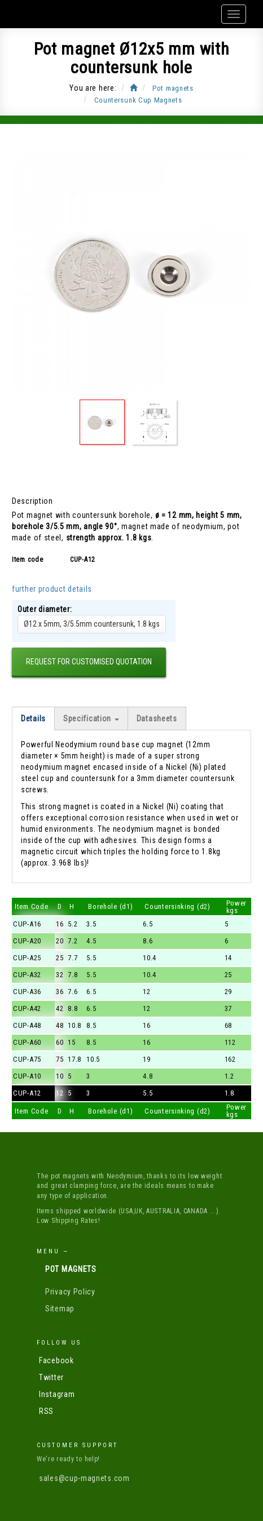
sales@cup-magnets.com (84, 1478)
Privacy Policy (70, 1291)
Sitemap (59, 1308)
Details (33, 718)
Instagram (56, 1394)
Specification (91, 718)
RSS (46, 1411)
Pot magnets (71, 1269)
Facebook (56, 1360)
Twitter (51, 1377)
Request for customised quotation (89, 661)
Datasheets (157, 718)
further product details (52, 588)
